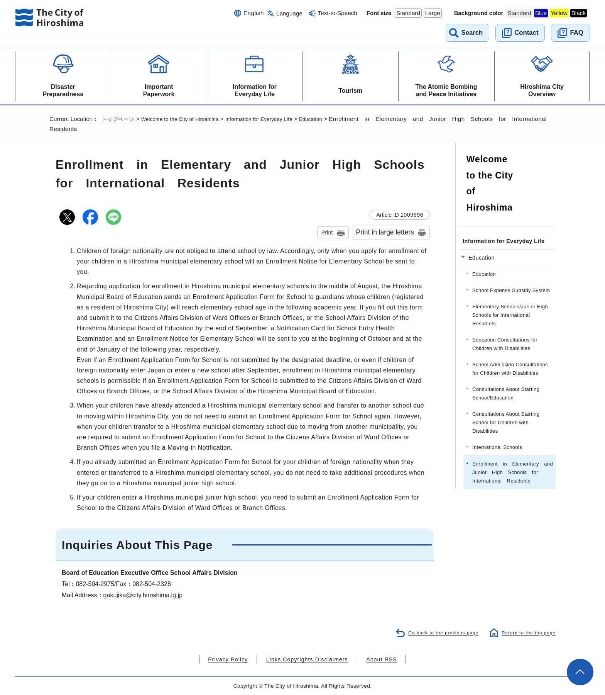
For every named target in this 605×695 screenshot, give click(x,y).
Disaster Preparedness (62, 90)
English (253, 13)
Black (578, 13)
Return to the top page (526, 632)
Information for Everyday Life (255, 90)
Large (432, 13)
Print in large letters (385, 232)
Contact (526, 32)
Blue (541, 13)
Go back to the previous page (437, 632)
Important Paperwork (159, 90)
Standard (408, 13)
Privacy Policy (238, 659)
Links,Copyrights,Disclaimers (306, 659)
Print (327, 232)
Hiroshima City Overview (542, 90)
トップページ (119, 119)
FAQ (576, 32)
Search (472, 32)
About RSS (370, 659)
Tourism (350, 90)
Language (289, 13)
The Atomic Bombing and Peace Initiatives (446, 90)
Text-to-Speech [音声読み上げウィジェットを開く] (337, 13)
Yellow (559, 13)
